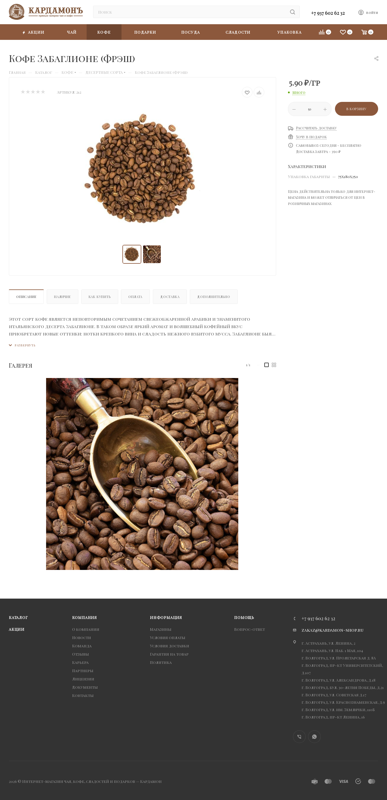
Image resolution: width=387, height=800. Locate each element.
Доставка (169, 296)
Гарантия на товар (169, 653)
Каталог (18, 617)
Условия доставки (169, 645)
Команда (82, 645)
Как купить (100, 296)
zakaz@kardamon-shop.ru (333, 630)
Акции (17, 629)
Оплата (135, 296)
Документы (85, 687)
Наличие (62, 296)
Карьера (80, 662)
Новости (81, 637)
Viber (299, 736)
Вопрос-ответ (249, 629)
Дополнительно (213, 296)
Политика (161, 662)
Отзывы (80, 653)
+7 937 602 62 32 (328, 13)
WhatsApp (314, 736)
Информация (166, 617)
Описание (26, 296)
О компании (85, 629)
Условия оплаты (167, 637)
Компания (84, 617)
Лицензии (83, 678)
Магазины (160, 629)
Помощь (244, 617)
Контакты (83, 695)
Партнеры (82, 670)
